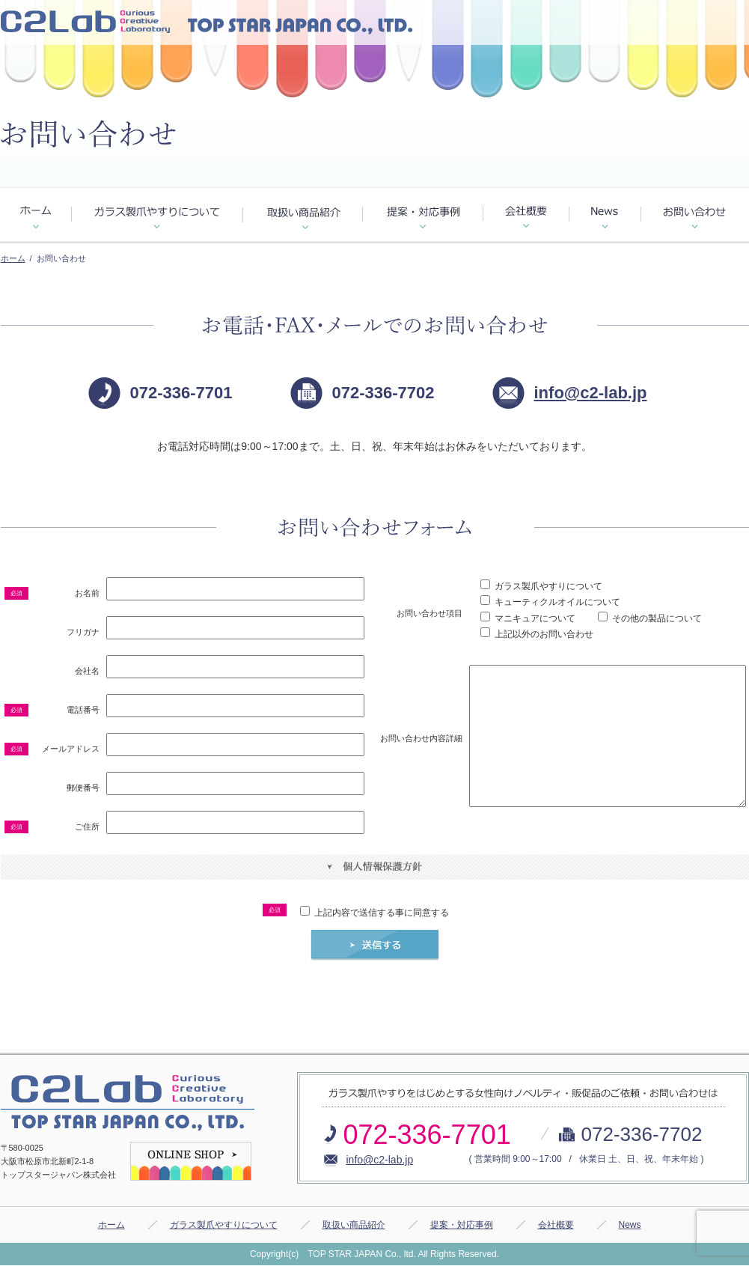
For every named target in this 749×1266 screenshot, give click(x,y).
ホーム (13, 258)
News (630, 1224)
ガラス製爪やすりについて (224, 1224)
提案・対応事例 (461, 1224)
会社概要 (556, 1224)
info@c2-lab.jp (590, 392)
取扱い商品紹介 (353, 1224)
